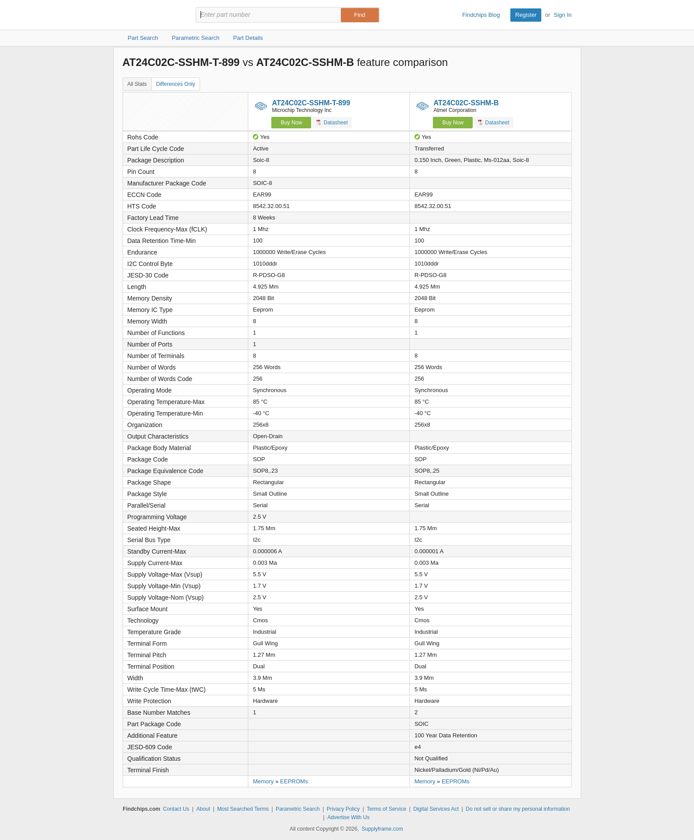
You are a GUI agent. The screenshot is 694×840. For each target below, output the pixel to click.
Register (525, 15)
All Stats (137, 84)
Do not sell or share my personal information (518, 809)
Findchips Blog (481, 15)
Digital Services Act (436, 809)
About (203, 809)
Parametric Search (298, 809)
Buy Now (291, 122)
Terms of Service (386, 809)
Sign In (562, 15)
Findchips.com (151, 15)
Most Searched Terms (243, 809)
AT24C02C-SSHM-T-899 (311, 103)
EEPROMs (294, 781)
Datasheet (332, 122)
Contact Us (176, 809)
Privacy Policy (343, 809)
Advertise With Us (349, 817)
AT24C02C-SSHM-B (465, 103)
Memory (263, 781)
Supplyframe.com (382, 829)
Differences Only (175, 84)
